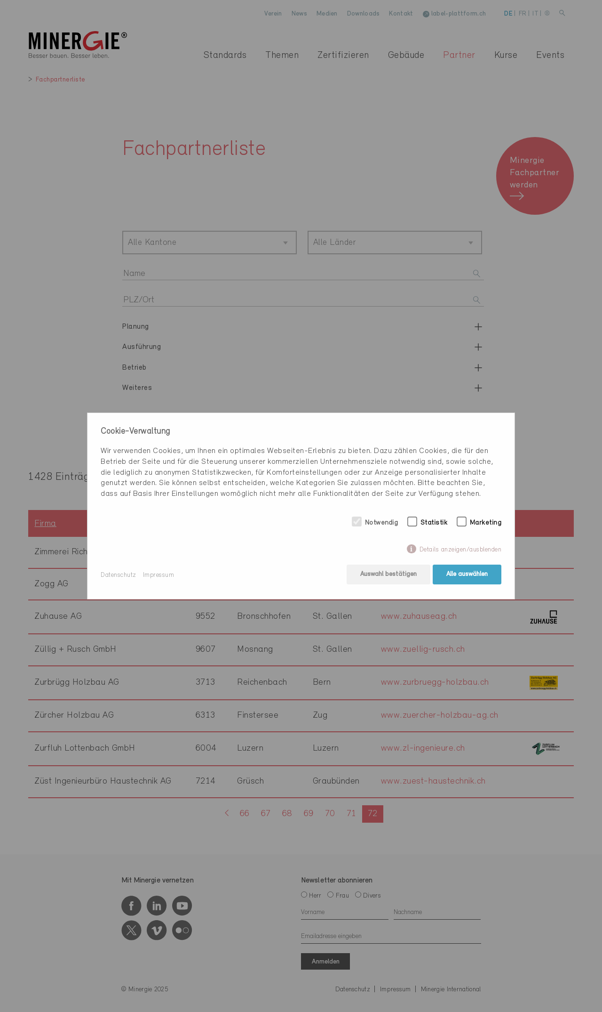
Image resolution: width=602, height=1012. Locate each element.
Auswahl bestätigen (387, 575)
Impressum (158, 575)
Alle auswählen (467, 575)
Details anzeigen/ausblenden (461, 550)
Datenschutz (118, 575)
